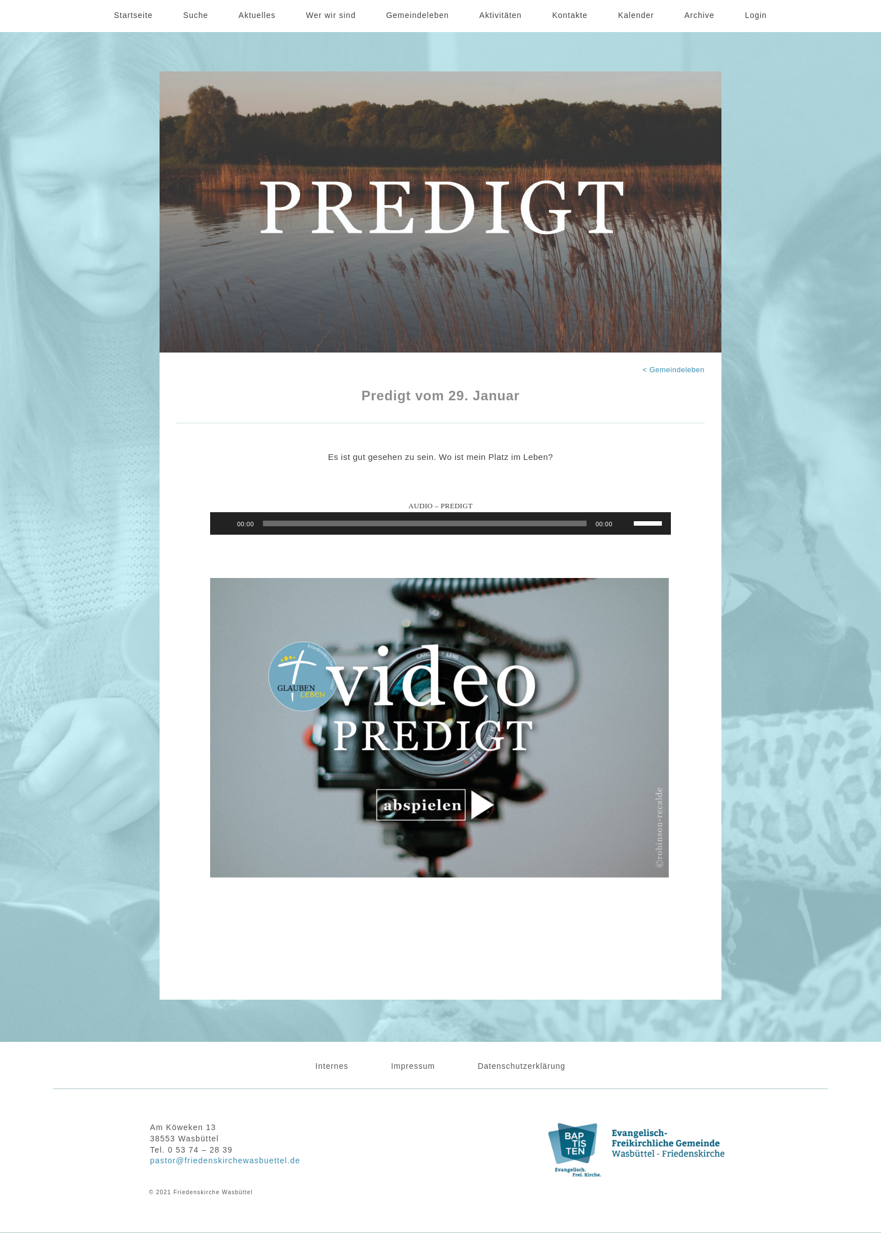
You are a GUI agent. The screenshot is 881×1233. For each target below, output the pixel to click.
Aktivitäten (500, 15)
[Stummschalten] (624, 523)
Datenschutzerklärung (521, 1066)
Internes (331, 1066)
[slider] (425, 523)
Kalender (636, 15)
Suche (195, 15)
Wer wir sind (331, 15)
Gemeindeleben (417, 15)
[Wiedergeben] (224, 523)
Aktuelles (257, 15)
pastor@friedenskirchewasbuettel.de (225, 1160)
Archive (699, 15)
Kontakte (570, 15)
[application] (440, 523)
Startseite (133, 15)
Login (756, 15)
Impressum (413, 1066)
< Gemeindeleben (674, 369)
